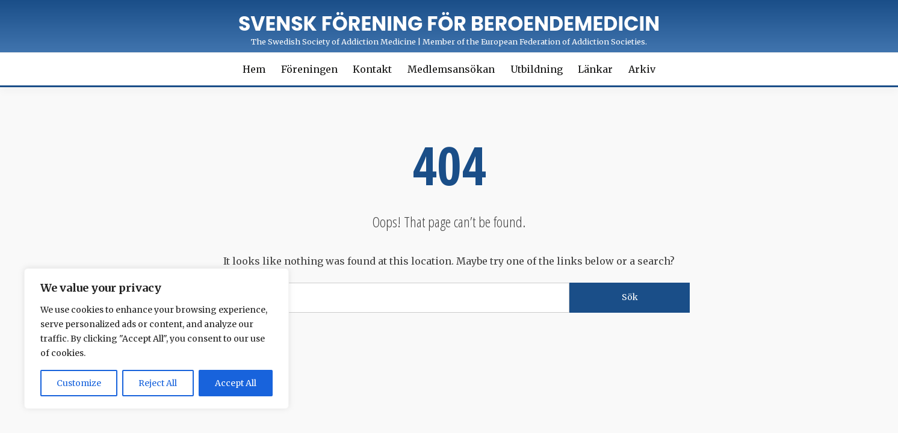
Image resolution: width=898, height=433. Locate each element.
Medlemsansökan (451, 69)
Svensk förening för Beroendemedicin (449, 24)
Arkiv (641, 69)
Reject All (157, 383)
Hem (254, 69)
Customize (79, 383)
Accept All (235, 383)
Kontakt (372, 69)
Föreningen (309, 69)
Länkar (595, 69)
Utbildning (536, 69)
